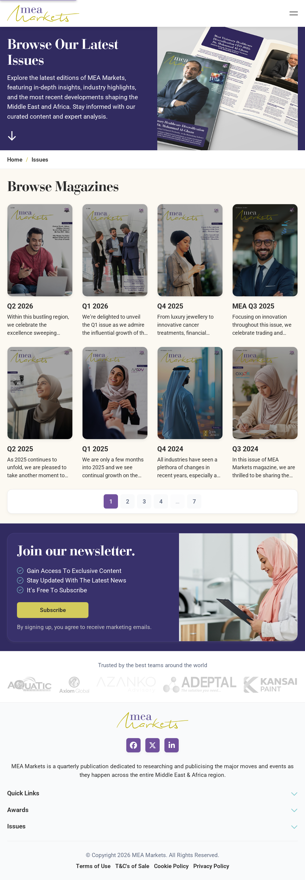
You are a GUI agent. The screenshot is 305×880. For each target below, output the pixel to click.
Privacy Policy (211, 866)
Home (14, 159)
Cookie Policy (171, 866)
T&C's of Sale (132, 866)
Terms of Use (93, 866)
